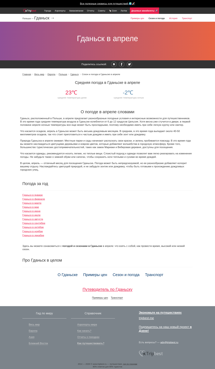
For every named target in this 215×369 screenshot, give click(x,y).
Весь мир (39, 74)
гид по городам (130, 364)
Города (47, 11)
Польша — (28, 18)
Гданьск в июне (31, 211)
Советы (101, 11)
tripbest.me (146, 318)
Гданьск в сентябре (33, 223)
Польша (63, 74)
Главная (26, 74)
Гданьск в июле (31, 215)
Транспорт (187, 18)
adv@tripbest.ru (169, 342)
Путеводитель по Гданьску (107, 289)
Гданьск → (44, 18)
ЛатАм (124, 11)
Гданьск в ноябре (32, 231)
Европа (51, 74)
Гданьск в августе (32, 219)
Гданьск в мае (30, 207)
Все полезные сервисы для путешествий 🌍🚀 (107, 3)
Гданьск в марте (31, 203)
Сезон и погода (126, 275)
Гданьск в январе (32, 195)
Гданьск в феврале (33, 199)
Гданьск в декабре (33, 235)
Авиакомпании (76, 11)
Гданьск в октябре (33, 227)
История (173, 18)
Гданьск (74, 74)
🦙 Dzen (113, 11)
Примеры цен (137, 18)
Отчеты (90, 11)
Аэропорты (60, 11)
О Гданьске (68, 275)
